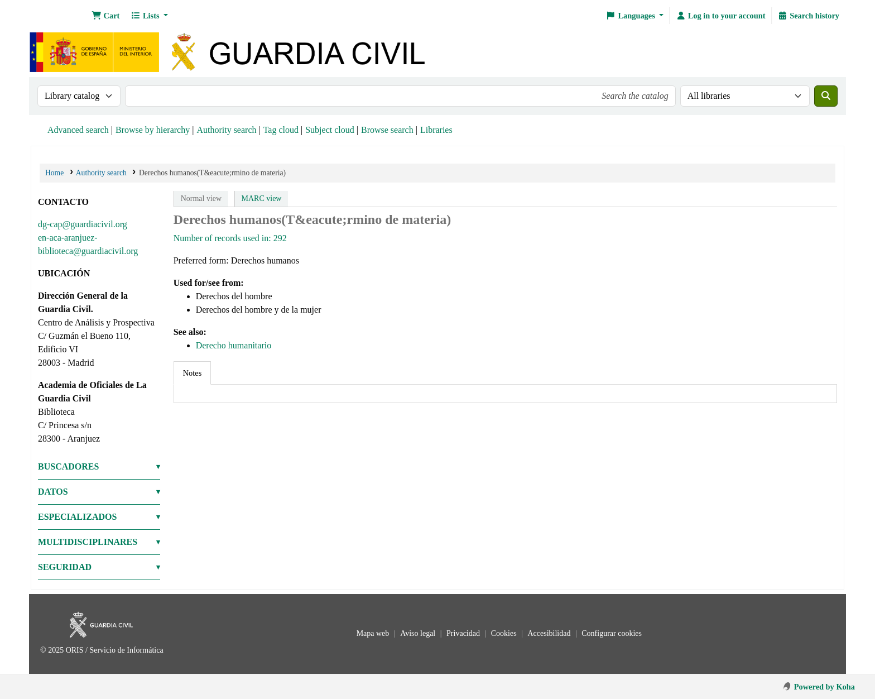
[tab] (192, 373)
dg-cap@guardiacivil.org (82, 224)
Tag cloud (281, 130)
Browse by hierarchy (153, 130)
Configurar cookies (611, 633)
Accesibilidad (549, 633)
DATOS (53, 491)
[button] (105, 15)
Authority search (226, 130)
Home (54, 173)
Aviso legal (419, 633)
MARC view (262, 198)
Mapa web (374, 633)
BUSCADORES (68, 466)
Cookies (504, 633)
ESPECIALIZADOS (77, 516)
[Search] (826, 96)
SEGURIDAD (65, 567)
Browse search (387, 130)
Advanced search (78, 130)
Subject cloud (329, 130)
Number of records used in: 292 (230, 238)
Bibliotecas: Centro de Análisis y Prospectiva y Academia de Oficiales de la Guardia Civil (59, 15)
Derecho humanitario (234, 345)
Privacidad (464, 633)
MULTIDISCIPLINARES (87, 542)
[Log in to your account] (720, 15)
